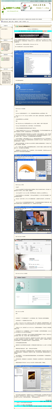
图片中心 (23, 19)
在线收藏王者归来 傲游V (6, 74)
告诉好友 (40, 406)
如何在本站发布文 (6, 60)
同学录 (37, 19)
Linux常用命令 (5, 50)
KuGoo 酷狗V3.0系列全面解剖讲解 (26, 404)
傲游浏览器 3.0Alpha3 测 (6, 81)
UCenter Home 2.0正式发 (6, 75)
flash (17, 19)
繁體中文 (50, 1)
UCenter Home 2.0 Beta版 (6, 79)
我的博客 (33, 19)
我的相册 (40, 19)
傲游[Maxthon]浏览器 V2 (6, 78)
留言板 (30, 19)
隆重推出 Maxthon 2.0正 (6, 73)
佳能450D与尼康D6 (6, 45)
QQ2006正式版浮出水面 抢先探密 (26, 402)
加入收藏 (35, 406)
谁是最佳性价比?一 (6, 43)
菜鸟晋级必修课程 (6, 49)
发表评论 (30, 406)
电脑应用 (6, 19)
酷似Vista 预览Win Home (6, 72)
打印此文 (44, 406)
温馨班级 (14, 19)
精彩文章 (10, 19)
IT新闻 (20, 21)
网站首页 (3, 19)
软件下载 (19, 19)
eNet (27, 31)
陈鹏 (21, 31)
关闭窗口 (49, 406)
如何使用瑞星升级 (6, 59)
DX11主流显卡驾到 (6, 44)
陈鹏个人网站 (11, 21)
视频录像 (27, 19)
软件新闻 (24, 21)
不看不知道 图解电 (6, 48)
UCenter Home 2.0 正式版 (6, 77)
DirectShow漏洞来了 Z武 (6, 80)
